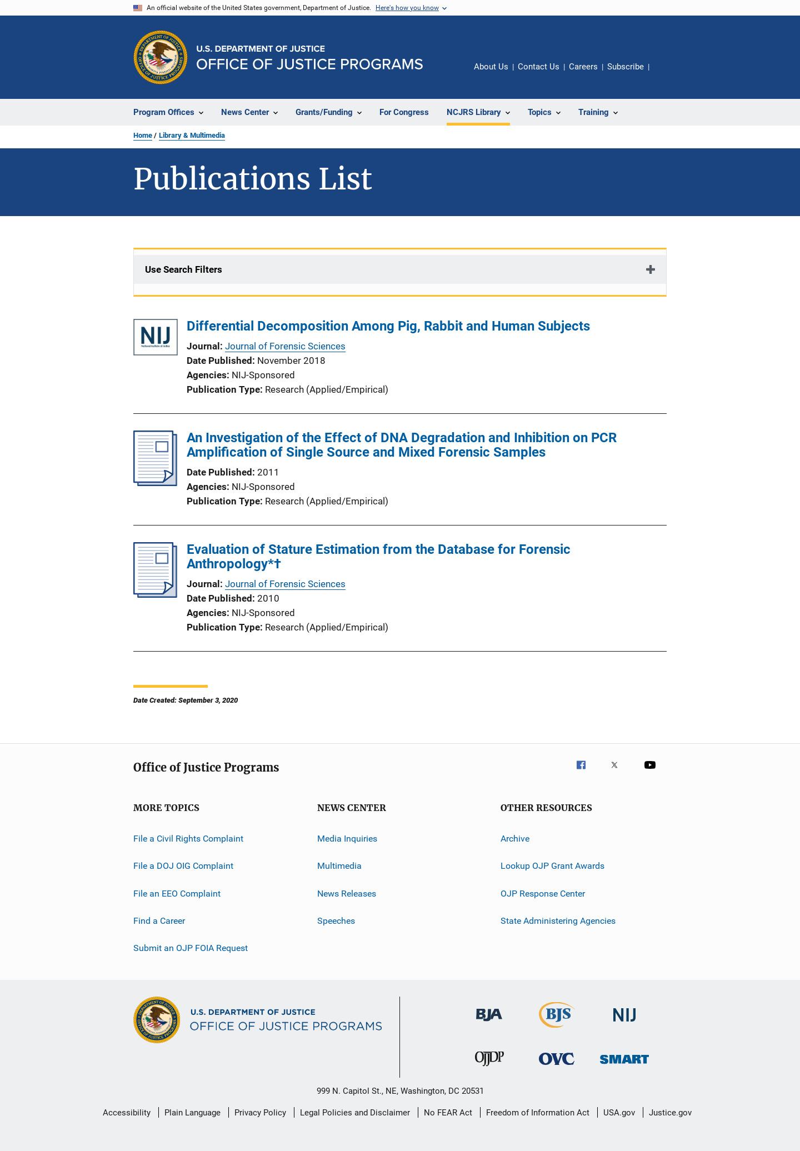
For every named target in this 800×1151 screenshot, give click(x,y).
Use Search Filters (183, 269)
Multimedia (339, 865)
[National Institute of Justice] (624, 1023)
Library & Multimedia (192, 135)
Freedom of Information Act (537, 1113)
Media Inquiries (347, 838)
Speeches (336, 920)
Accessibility (127, 1113)
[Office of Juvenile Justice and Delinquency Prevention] (489, 1068)
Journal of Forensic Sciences (285, 346)
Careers (583, 67)
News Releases (346, 893)
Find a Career (159, 920)
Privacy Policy (260, 1113)
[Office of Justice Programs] (160, 57)
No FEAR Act (448, 1113)
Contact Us (538, 67)
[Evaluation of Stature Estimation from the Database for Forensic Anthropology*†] (155, 594)
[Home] (310, 57)
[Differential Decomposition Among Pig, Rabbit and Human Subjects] (155, 339)
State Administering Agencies (558, 920)
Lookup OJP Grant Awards (552, 865)
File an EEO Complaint (177, 893)
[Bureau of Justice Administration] (489, 1023)
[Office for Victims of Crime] (556, 1067)
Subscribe (625, 67)
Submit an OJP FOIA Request (190, 948)
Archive (515, 838)
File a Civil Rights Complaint (188, 838)
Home (142, 135)
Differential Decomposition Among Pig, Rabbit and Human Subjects (388, 326)
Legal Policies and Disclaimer (355, 1113)
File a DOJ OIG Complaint (183, 865)
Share (667, 74)
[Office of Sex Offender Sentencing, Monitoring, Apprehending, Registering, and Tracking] (624, 1066)
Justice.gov (670, 1113)
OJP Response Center (543, 893)
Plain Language (192, 1113)
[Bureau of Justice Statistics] (557, 1030)
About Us (491, 67)
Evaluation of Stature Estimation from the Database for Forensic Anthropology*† (379, 557)
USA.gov (619, 1113)
